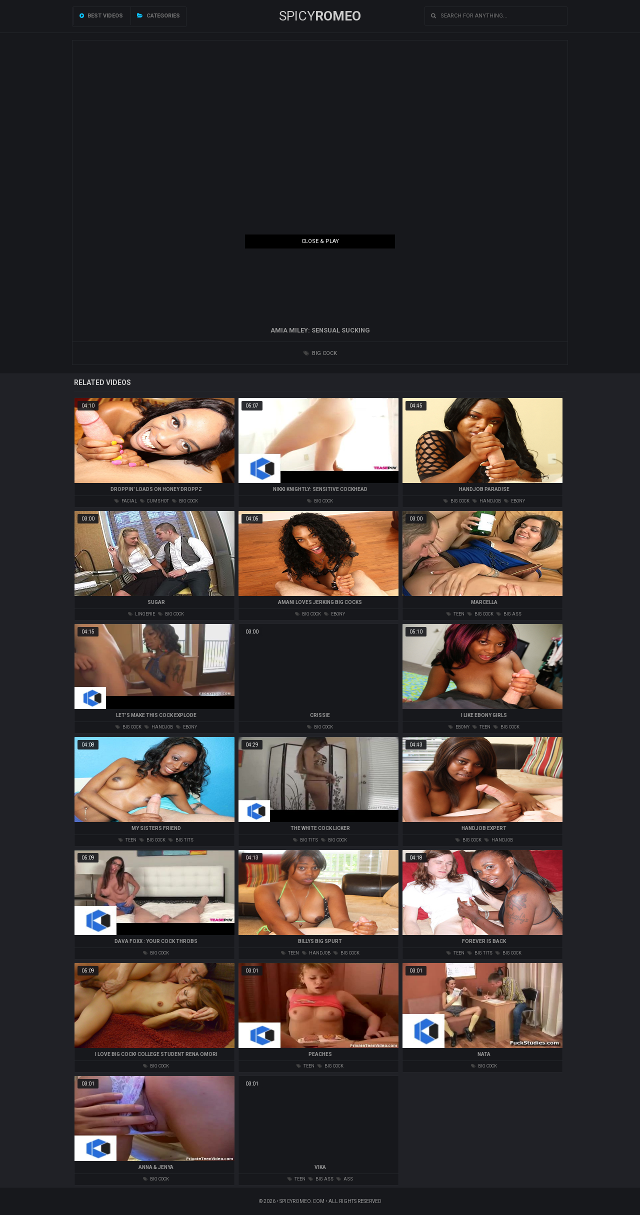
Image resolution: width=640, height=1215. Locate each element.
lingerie (141, 614)
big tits (181, 840)
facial (125, 501)
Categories (158, 15)
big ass (509, 614)
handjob (486, 501)
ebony (514, 501)
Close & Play (320, 241)
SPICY (320, 16)
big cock (320, 353)
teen (455, 614)
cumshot (154, 501)
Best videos (101, 15)
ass (344, 1179)
